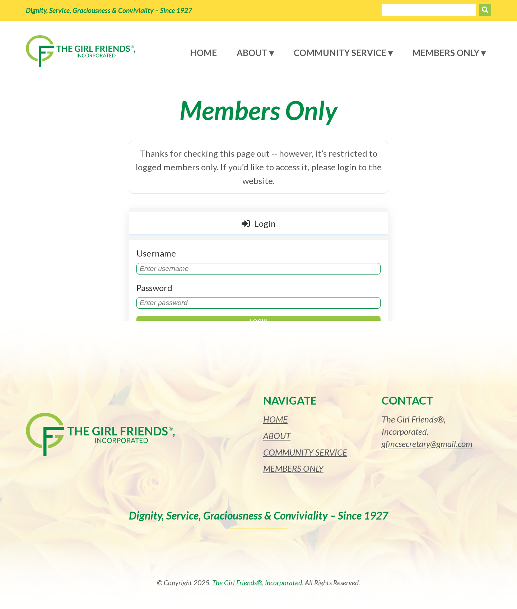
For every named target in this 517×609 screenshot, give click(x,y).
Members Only (445, 52)
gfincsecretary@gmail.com (427, 443)
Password (154, 287)
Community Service (340, 52)
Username (156, 253)
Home (203, 52)
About (252, 52)
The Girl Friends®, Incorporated (257, 582)
